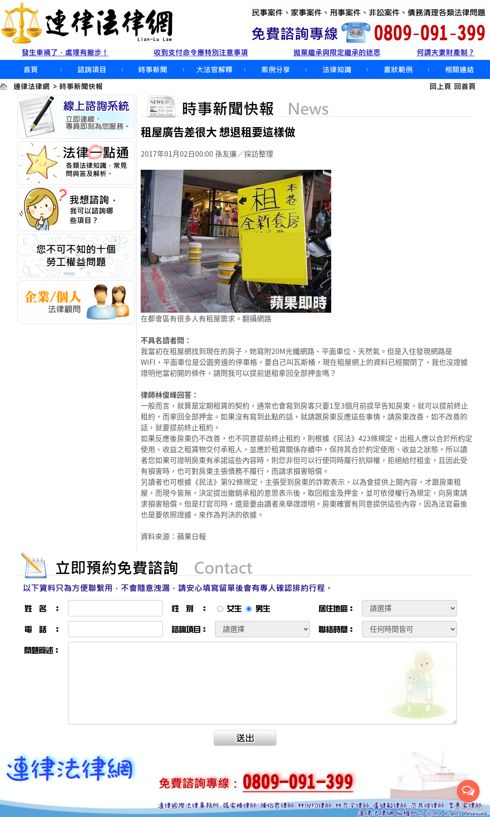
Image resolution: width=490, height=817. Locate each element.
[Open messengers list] (468, 791)
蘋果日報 (191, 536)
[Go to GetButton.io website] (468, 808)
